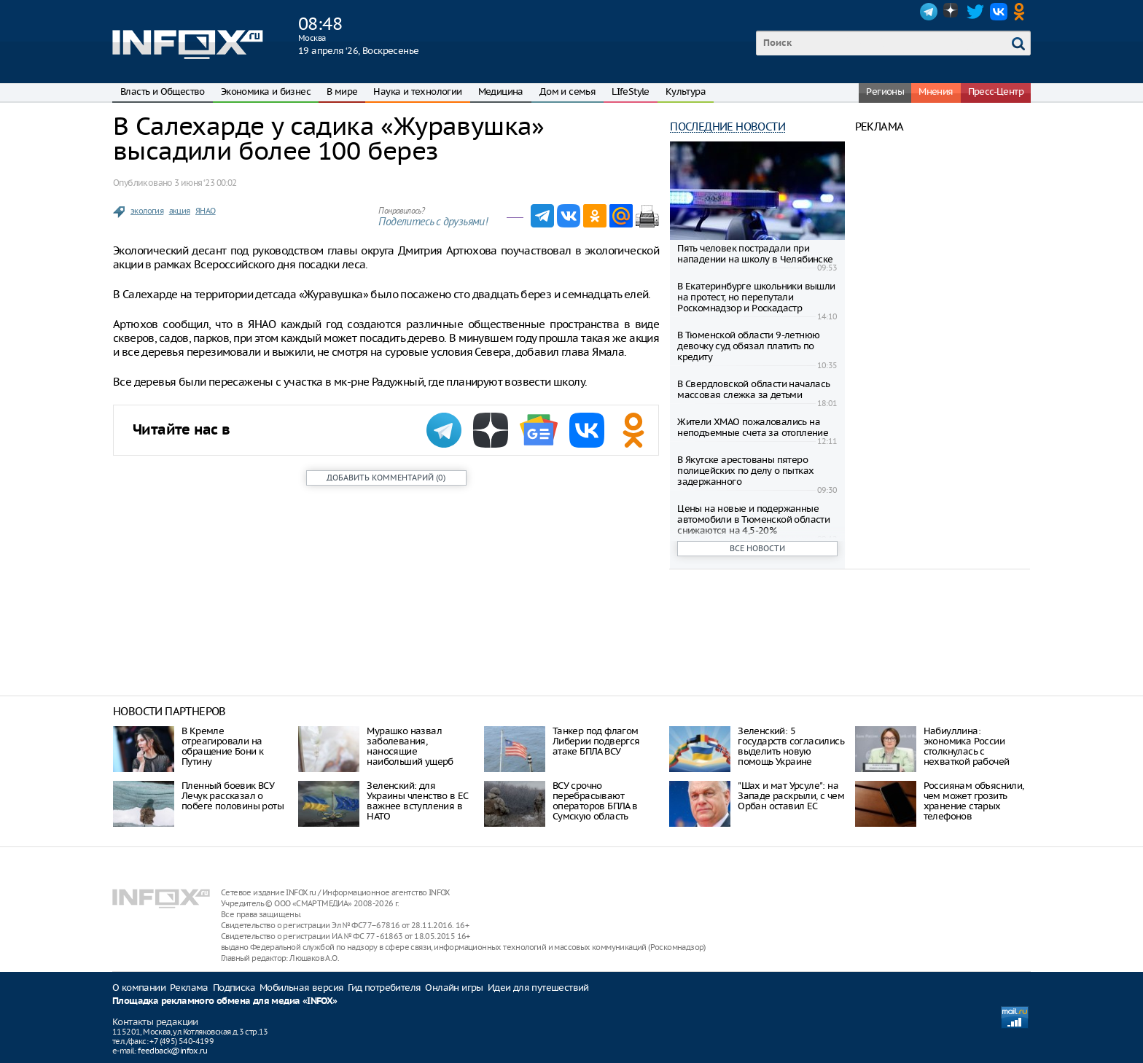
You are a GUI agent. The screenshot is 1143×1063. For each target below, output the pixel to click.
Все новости (757, 548)
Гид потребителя (384, 987)
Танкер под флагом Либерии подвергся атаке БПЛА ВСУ (596, 741)
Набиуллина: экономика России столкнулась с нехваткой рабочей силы (967, 751)
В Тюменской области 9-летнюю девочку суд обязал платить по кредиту (748, 346)
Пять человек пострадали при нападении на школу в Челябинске (754, 253)
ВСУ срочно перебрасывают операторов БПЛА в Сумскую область (595, 800)
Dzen (952, 11)
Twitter (975, 11)
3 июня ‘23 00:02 (205, 182)
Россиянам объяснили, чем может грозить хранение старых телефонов (974, 800)
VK (998, 11)
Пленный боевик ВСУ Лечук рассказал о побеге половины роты (233, 795)
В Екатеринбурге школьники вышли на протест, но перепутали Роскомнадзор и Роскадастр (756, 297)
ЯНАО (205, 211)
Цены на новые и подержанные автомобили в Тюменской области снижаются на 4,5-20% (753, 519)
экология (146, 211)
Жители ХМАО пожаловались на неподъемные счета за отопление (752, 427)
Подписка (234, 987)
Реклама (189, 987)
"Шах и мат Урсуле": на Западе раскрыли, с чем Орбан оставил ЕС (791, 795)
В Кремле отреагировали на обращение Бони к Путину (222, 746)
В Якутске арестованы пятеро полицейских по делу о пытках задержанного (745, 470)
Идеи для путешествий (538, 987)
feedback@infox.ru (172, 1051)
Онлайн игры (454, 987)
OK (1022, 11)
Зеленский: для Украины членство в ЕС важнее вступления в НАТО (417, 800)
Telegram (928, 11)
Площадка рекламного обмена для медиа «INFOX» (225, 1001)
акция (179, 211)
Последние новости (727, 126)
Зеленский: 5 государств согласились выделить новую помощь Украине (791, 746)
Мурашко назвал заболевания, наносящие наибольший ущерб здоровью (410, 751)
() (386, 477)
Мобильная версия (301, 987)
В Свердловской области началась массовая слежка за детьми (753, 389)
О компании (138, 987)
